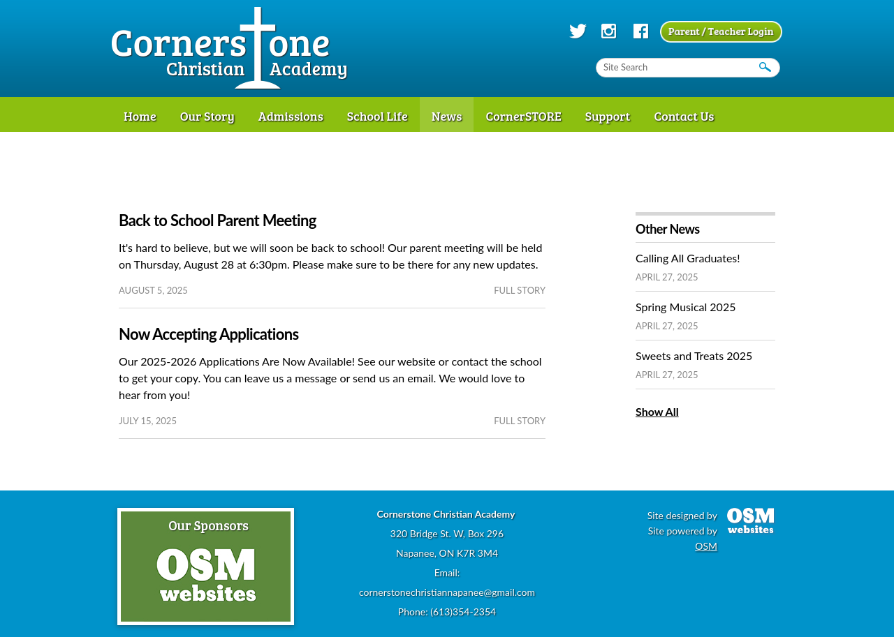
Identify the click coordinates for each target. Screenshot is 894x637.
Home (140, 115)
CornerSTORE (523, 115)
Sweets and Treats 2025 (694, 355)
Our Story (207, 115)
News (447, 115)
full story (519, 290)
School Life (377, 115)
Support (608, 115)
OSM (706, 546)
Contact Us (684, 115)
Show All (657, 411)
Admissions (290, 115)
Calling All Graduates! (688, 257)
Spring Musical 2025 (685, 306)
